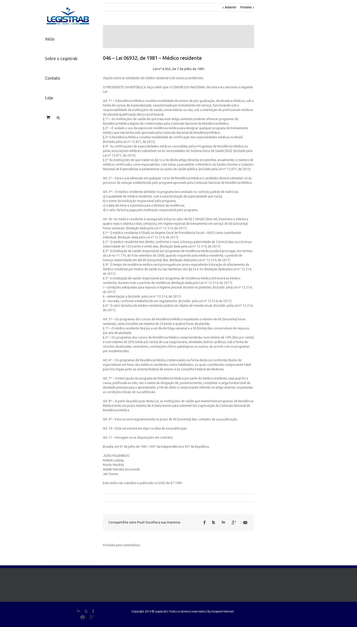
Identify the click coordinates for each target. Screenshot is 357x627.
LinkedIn (223, 522)
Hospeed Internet (223, 611)
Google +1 (234, 523)
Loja (49, 97)
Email (245, 522)
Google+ (91, 617)
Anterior (230, 7)
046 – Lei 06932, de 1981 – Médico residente (152, 58)
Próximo (246, 7)
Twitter (213, 522)
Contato (52, 78)
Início (50, 39)
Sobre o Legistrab (61, 58)
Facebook (205, 522)
